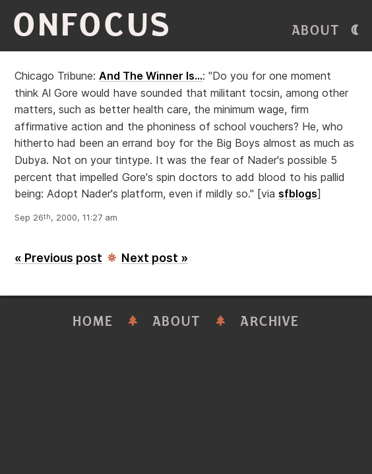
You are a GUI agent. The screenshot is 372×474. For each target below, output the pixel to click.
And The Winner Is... (150, 75)
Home (93, 322)
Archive (269, 322)
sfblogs (297, 193)
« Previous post (58, 258)
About (316, 31)
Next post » (154, 258)
